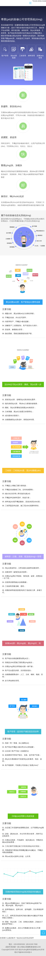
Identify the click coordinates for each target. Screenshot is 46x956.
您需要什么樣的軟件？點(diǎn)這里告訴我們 (17, 938)
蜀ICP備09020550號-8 (23, 952)
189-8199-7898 (31, 944)
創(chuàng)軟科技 (26, 950)
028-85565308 (19, 944)
